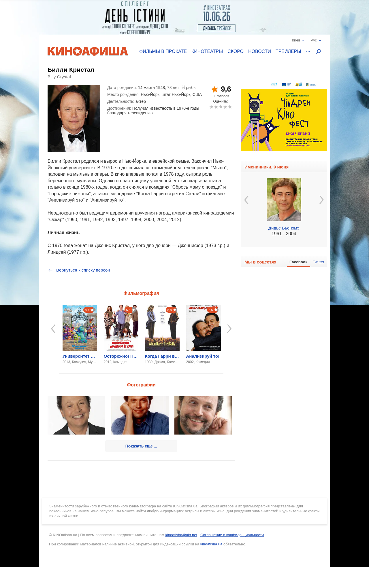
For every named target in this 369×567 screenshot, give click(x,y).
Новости (259, 51)
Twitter (318, 262)
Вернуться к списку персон (79, 270)
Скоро (235, 51)
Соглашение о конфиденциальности (232, 535)
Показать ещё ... (141, 446)
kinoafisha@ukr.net (181, 535)
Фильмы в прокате (163, 51)
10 (229, 107)
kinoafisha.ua (211, 544)
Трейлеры (288, 51)
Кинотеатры (207, 51)
